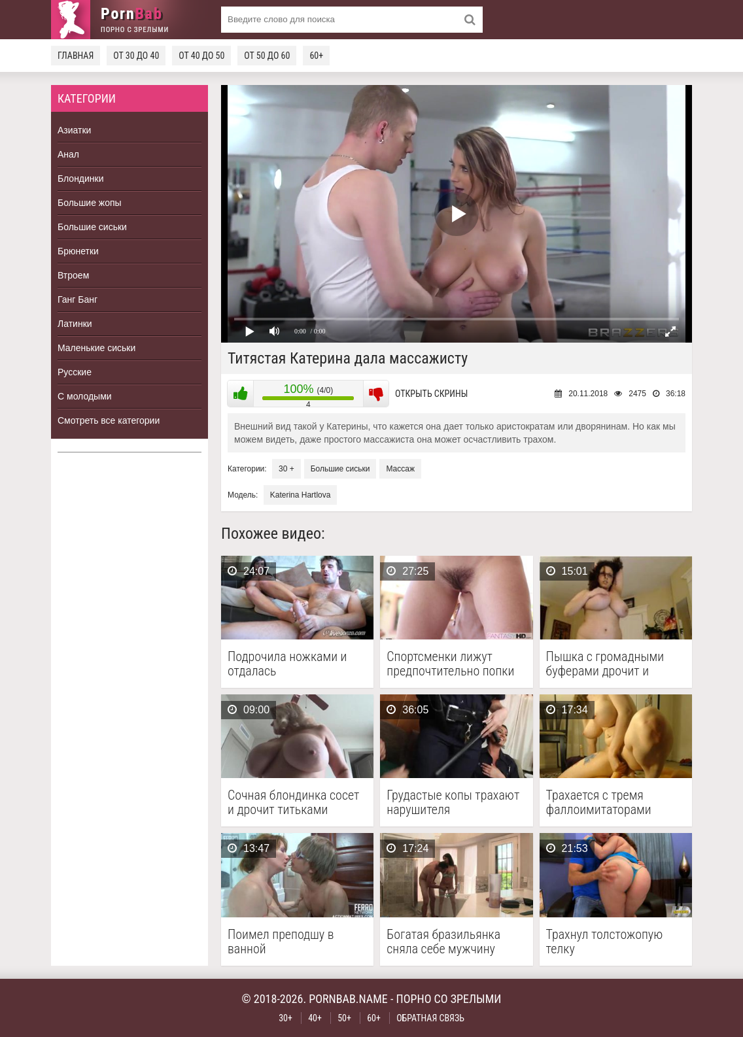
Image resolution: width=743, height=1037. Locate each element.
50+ (344, 1018)
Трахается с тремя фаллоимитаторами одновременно (598, 802)
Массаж (400, 468)
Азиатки (74, 130)
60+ (316, 55)
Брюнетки (78, 251)
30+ (285, 1018)
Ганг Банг (77, 299)
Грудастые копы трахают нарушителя (453, 802)
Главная (76, 55)
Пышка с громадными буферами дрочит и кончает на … (605, 663)
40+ (315, 1018)
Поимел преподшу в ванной (281, 941)
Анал (68, 154)
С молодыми (85, 396)
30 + (286, 468)
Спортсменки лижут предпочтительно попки (450, 663)
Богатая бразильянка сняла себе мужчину (443, 941)
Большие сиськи (92, 227)
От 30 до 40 (136, 55)
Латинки (75, 323)
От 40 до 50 (201, 55)
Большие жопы (90, 202)
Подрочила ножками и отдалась (287, 663)
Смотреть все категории (109, 420)
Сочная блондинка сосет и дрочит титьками (293, 802)
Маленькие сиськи (96, 348)
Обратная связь (430, 1018)
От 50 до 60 (267, 55)
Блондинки (81, 178)
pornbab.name (348, 999)
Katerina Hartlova (300, 495)
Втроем (73, 275)
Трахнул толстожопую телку (604, 941)
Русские (75, 372)
